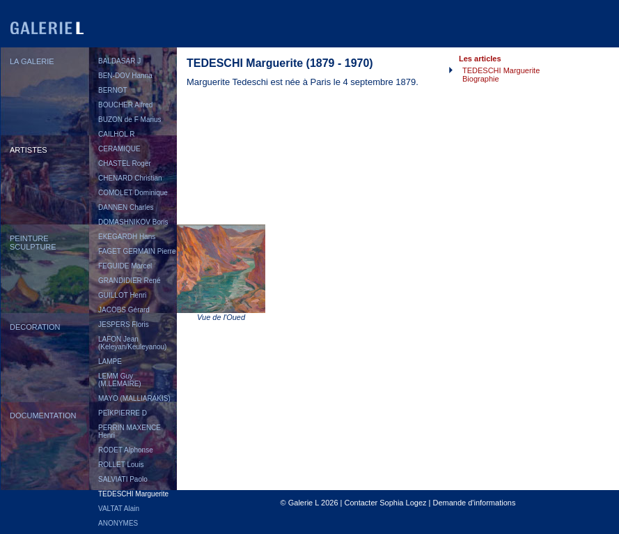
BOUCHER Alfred (125, 105)
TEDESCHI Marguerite (133, 494)
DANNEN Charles (125, 207)
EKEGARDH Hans (126, 237)
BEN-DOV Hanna (125, 75)
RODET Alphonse (125, 450)
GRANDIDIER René (129, 280)
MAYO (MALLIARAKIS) (134, 398)
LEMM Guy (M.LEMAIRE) (119, 380)
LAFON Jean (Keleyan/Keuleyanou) (132, 343)
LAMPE (110, 361)
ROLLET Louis (120, 464)
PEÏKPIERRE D (122, 413)
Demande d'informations (474, 502)
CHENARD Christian (130, 178)
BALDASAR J (119, 61)
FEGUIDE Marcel (125, 266)
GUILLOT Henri (122, 295)
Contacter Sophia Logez (385, 502)
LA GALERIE (32, 61)
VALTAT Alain (118, 508)
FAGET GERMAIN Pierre (137, 251)
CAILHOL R (116, 134)
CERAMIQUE (119, 149)
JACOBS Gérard (124, 310)
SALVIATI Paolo (123, 479)
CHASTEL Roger (124, 163)
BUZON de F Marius (130, 119)
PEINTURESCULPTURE (33, 242)
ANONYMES (118, 523)
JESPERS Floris (123, 324)
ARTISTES (28, 150)
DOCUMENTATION (43, 415)
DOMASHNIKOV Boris (133, 222)
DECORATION (35, 327)
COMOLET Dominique (133, 193)
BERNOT (112, 90)
